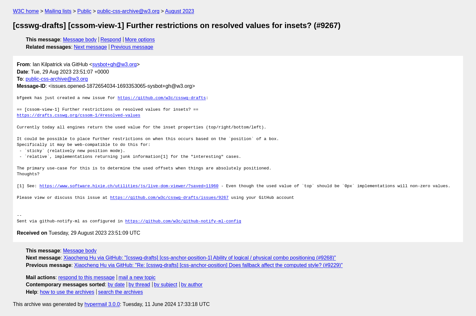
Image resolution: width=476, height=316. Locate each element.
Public (84, 11)
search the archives (120, 292)
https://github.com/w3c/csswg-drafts (162, 98)
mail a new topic (137, 277)
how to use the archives (67, 292)
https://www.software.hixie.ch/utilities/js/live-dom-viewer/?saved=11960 (128, 186)
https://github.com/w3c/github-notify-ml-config (183, 221)
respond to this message (86, 277)
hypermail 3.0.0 (102, 304)
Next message (90, 47)
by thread (139, 284)
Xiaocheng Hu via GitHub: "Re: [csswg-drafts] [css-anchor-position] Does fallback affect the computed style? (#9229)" (208, 265)
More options (140, 39)
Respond (110, 39)
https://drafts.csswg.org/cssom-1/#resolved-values (78, 115)
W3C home (26, 11)
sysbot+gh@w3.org (114, 64)
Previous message (132, 47)
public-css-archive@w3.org (128, 11)
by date (116, 284)
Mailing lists (58, 11)
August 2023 (179, 11)
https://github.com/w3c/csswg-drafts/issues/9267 (169, 198)
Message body (80, 39)
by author (192, 284)
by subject (165, 284)
